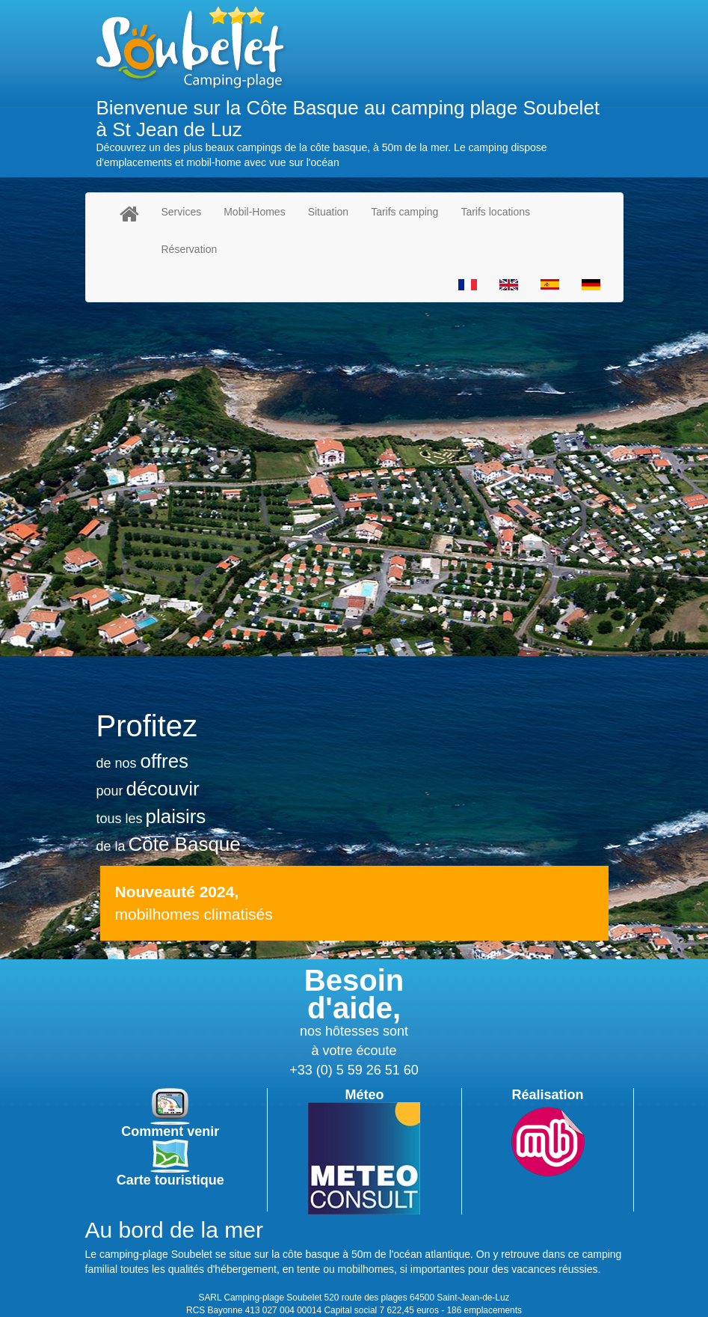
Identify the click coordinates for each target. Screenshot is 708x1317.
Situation (328, 212)
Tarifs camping (404, 212)
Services (181, 212)
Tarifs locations (495, 212)
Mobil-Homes (254, 212)
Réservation (189, 249)
